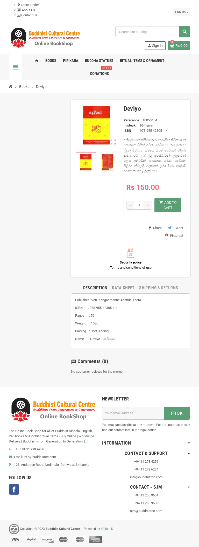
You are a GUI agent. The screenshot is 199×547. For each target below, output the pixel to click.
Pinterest (174, 235)
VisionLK (107, 529)
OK (177, 413)
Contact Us (27, 15)
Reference (131, 120)
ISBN (127, 131)
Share (155, 228)
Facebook (14, 489)
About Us (26, 10)
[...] (86, 441)
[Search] (152, 31)
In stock (130, 125)
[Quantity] (139, 205)
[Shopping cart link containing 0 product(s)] (179, 45)
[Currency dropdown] (181, 12)
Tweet (175, 228)
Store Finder (28, 5)
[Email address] (133, 413)
